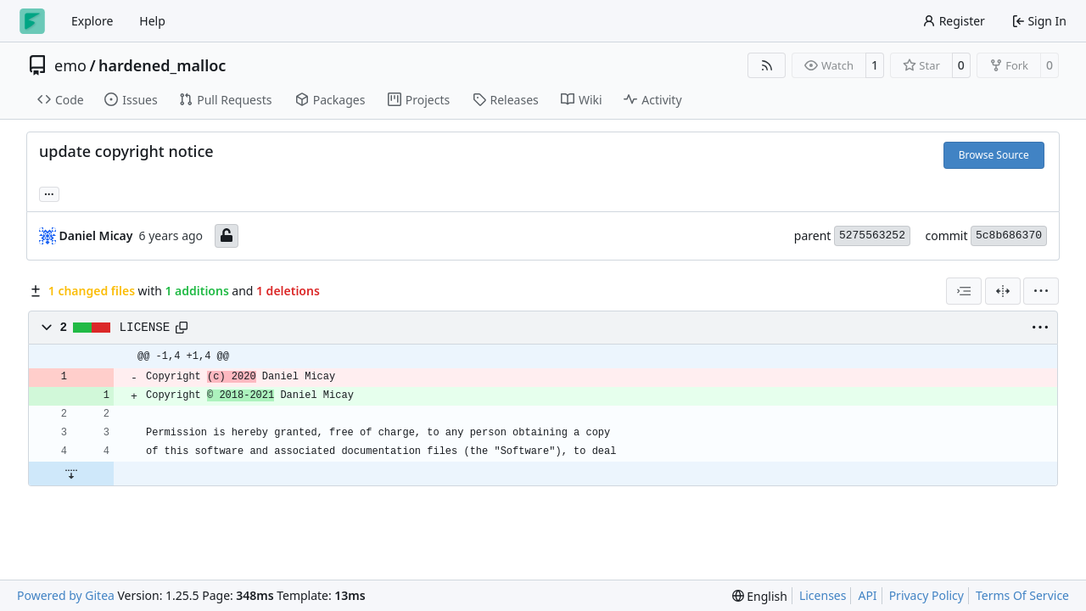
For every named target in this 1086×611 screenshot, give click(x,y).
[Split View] (1003, 291)
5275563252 (872, 235)
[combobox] (964, 291)
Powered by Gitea (66, 595)
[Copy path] (181, 327)
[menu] (1041, 291)
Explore (92, 21)
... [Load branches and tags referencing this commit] (49, 193)
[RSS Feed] (767, 65)
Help (152, 21)
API (867, 595)
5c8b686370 (1009, 235)
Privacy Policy (926, 595)
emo (70, 65)
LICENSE (145, 327)
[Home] (32, 21)
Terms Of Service (1022, 595)
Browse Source (994, 155)
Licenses (823, 595)
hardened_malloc (162, 65)
